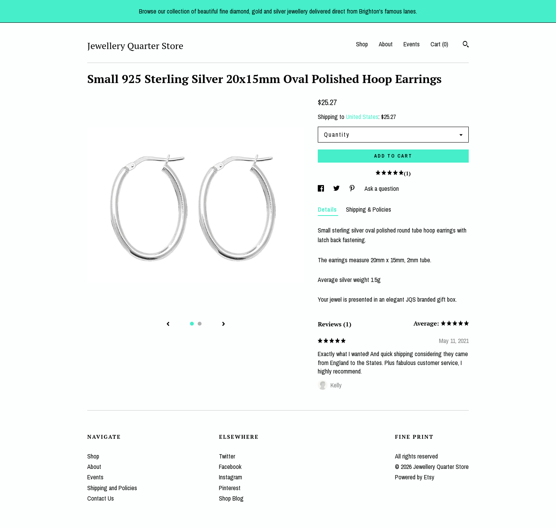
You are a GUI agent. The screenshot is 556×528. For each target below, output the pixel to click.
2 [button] (200, 324)
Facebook (230, 466)
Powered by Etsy (414, 477)
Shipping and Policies (112, 488)
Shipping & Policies (368, 209)
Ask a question (381, 188)
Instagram (230, 477)
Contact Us (100, 498)
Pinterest (230, 488)
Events (411, 44)
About (386, 44)
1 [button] (192, 324)
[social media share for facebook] (321, 188)
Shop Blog (231, 498)
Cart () (439, 44)
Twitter (227, 456)
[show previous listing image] (168, 324)
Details (328, 209)
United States (362, 116)
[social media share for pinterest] (353, 188)
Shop (362, 44)
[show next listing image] (223, 324)
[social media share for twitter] (337, 188)
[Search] (466, 45)
